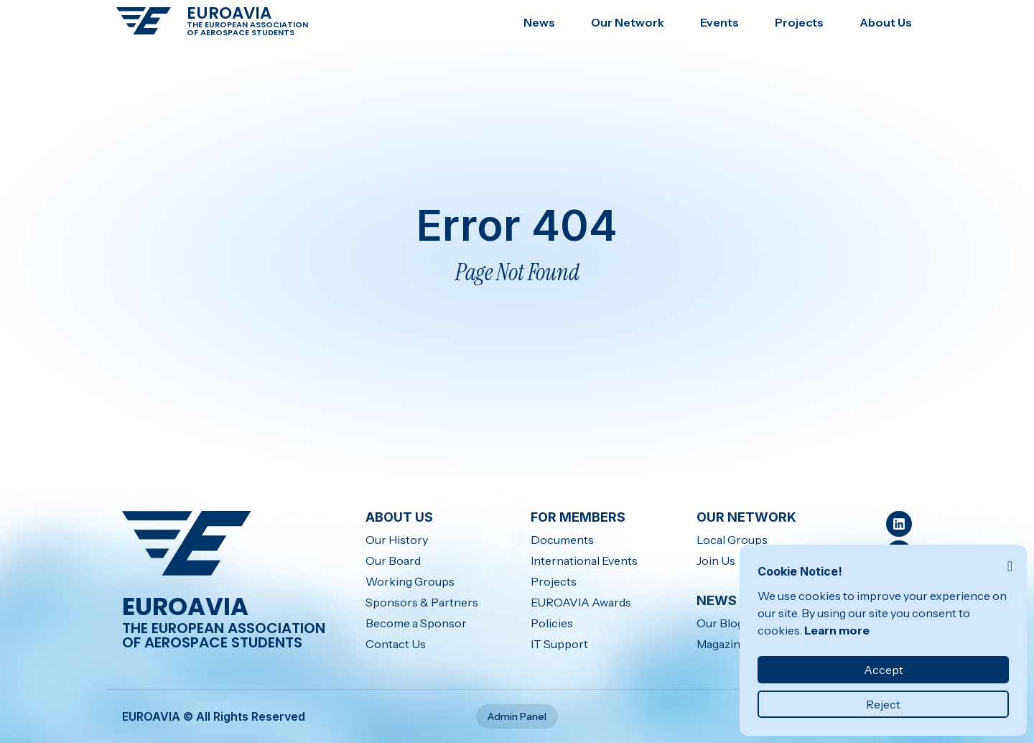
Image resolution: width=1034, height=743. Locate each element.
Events (719, 22)
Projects (799, 22)
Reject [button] (883, 704)
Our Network (627, 22)
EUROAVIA (229, 12)
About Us (886, 22)
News (539, 22)
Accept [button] (883, 670)
